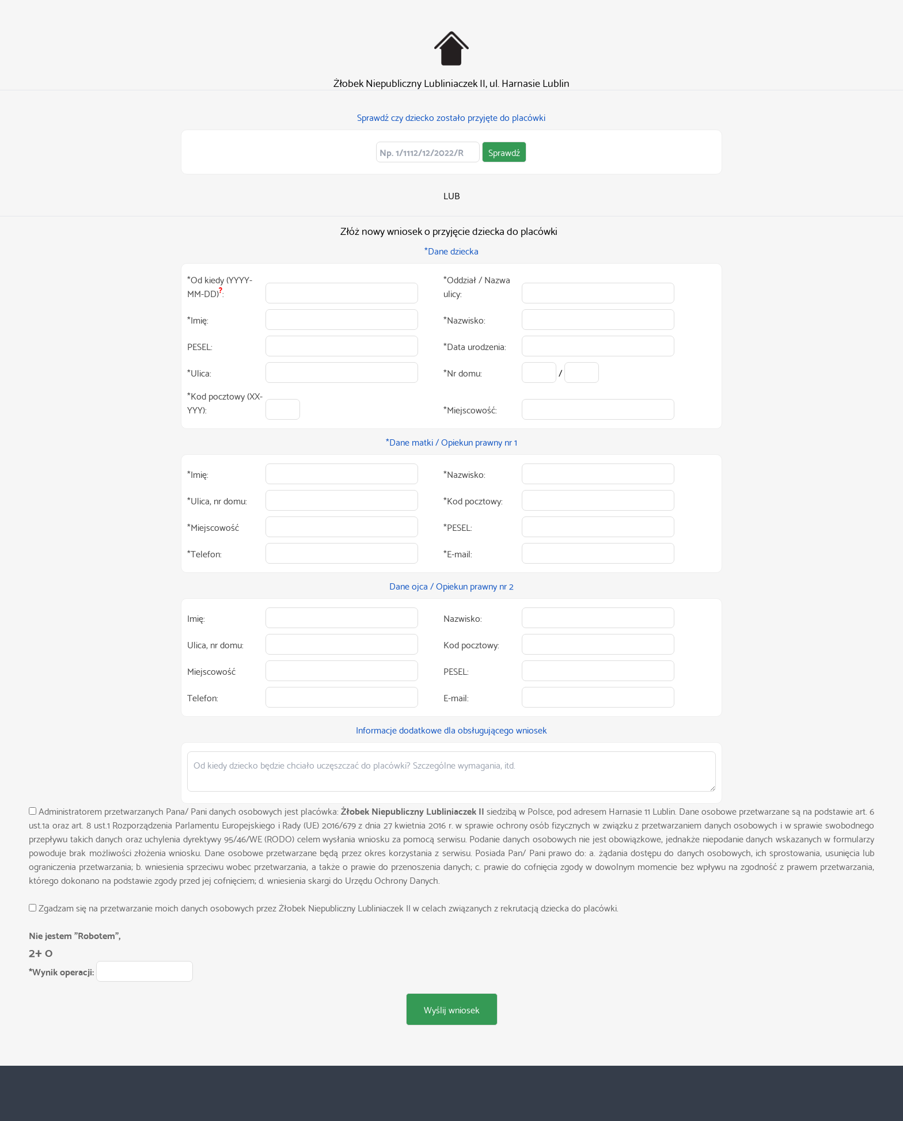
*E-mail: (457, 553)
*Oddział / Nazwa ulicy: (476, 286)
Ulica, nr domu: (215, 644)
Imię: (196, 618)
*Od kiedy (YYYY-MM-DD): (219, 286)
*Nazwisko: (464, 319)
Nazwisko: (462, 618)
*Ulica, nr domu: (217, 500)
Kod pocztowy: (471, 644)
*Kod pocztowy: (473, 500)
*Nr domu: (462, 372)
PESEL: (200, 346)
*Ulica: (199, 372)
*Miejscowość (213, 527)
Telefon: (202, 697)
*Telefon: (204, 553)
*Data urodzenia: (474, 346)
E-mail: (456, 697)
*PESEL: (457, 527)
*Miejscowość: (470, 409)
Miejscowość (211, 671)
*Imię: (197, 319)
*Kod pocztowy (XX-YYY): (225, 402)
